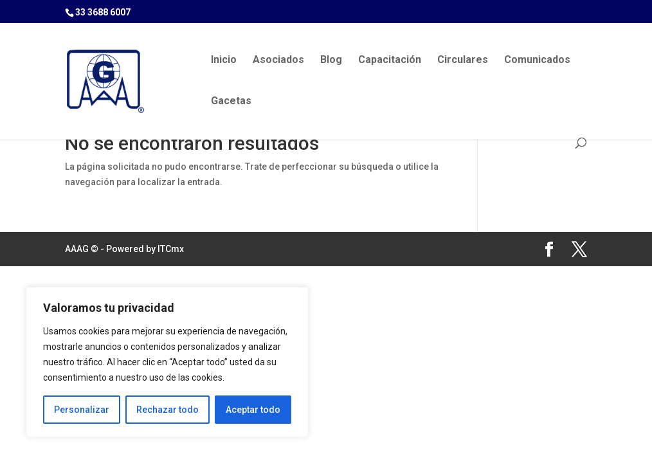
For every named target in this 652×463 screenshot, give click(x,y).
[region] (167, 362)
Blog (331, 60)
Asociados (278, 60)
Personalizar (81, 409)
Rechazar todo (167, 409)
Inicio (224, 60)
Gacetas (231, 101)
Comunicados (537, 60)
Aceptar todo (253, 409)
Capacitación (389, 60)
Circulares (462, 60)
